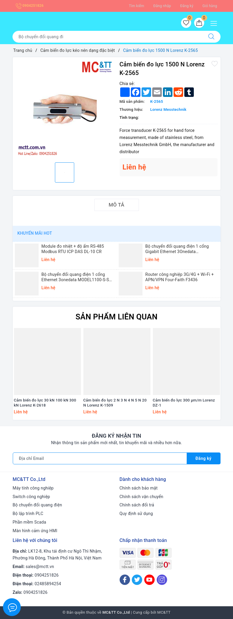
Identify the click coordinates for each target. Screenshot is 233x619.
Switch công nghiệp (31, 496)
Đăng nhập (162, 6)
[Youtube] (149, 580)
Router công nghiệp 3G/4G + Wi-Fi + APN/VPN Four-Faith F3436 (179, 277)
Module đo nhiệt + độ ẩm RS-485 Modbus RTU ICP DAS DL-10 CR (73, 249)
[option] (65, 109)
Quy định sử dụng (136, 513)
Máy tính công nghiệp (33, 488)
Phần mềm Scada (29, 522)
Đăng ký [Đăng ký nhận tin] (204, 458)
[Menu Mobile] (215, 22)
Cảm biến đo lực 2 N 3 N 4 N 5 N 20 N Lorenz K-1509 (115, 402)
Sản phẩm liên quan (116, 316)
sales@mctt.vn (40, 566)
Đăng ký (186, 6)
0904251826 (30, 5)
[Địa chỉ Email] (100, 458)
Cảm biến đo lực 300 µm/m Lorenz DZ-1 (184, 402)
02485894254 (48, 583)
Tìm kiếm (136, 6)
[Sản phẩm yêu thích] (186, 23)
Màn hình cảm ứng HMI (35, 530)
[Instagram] (162, 580)
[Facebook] (125, 580)
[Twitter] (137, 580)
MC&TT (164, 612)
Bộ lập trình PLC (28, 513)
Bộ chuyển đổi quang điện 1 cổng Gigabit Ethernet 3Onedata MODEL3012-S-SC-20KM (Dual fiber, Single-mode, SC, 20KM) (179, 249)
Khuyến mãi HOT (35, 233)
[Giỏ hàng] (199, 23)
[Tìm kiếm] (211, 37)
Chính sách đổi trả (137, 505)
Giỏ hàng (209, 6)
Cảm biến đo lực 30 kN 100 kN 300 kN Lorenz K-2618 (45, 402)
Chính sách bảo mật (139, 488)
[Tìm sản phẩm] (107, 37)
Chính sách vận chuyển (142, 496)
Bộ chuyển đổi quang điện (37, 505)
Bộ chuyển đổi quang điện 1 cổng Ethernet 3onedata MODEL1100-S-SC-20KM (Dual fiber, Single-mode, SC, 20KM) (77, 277)
